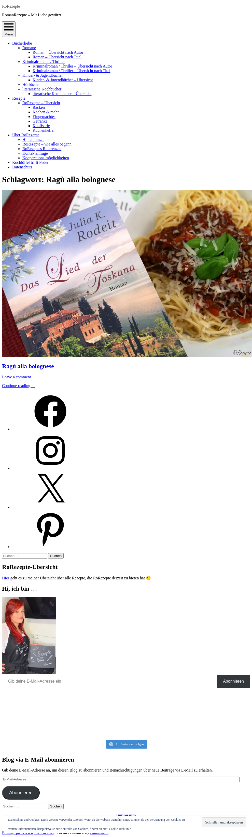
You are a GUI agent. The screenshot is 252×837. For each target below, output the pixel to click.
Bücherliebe (22, 43)
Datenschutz (22, 167)
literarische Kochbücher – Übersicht (62, 93)
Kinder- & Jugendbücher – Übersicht (63, 80)
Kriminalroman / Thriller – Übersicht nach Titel (71, 71)
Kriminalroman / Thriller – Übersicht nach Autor (72, 66)
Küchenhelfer (44, 130)
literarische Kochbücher (41, 89)
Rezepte (18, 98)
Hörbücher (31, 84)
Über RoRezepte (25, 135)
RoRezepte (11, 6)
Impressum (126, 815)
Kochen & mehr (46, 112)
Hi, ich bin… (33, 139)
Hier (5, 578)
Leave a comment (16, 377)
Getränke (40, 121)
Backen (39, 107)
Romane (29, 48)
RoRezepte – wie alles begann (47, 144)
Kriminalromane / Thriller (43, 61)
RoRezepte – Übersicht (41, 103)
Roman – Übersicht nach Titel (57, 57)
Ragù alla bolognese (28, 366)
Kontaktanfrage (35, 153)
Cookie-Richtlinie (120, 829)
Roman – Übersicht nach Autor (58, 52)
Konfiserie (41, 126)
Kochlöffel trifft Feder (30, 162)
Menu (8, 29)
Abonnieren (233, 681)
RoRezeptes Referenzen (41, 149)
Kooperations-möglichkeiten (45, 158)
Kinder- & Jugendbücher (42, 75)
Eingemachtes (44, 116)
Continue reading (18, 385)
